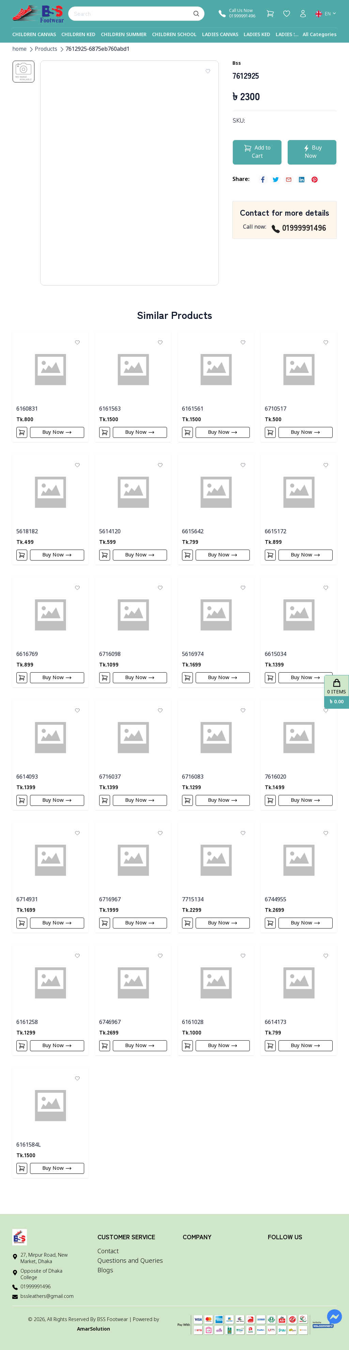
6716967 (110, 908)
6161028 (192, 1033)
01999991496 (299, 227)
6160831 (27, 409)
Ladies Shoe (291, 35)
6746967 (110, 1033)
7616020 (275, 783)
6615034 (275, 658)
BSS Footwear (112, 1320)
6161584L (28, 1157)
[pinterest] (314, 179)
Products (46, 49)
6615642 (192, 534)
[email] (289, 179)
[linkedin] (302, 179)
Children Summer (124, 35)
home (19, 49)
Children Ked (78, 35)
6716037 (110, 783)
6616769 (27, 658)
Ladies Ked (257, 35)
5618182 (27, 534)
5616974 (192, 658)
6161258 (27, 1033)
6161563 (110, 409)
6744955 (275, 908)
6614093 (27, 783)
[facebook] (263, 179)
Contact (108, 1251)
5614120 (110, 534)
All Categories (320, 35)
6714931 (27, 908)
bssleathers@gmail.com (47, 1296)
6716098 (110, 658)
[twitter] (276, 179)
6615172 (275, 534)
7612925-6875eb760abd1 (97, 49)
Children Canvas (34, 35)
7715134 (192, 908)
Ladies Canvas (220, 35)
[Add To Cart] (22, 433)
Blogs (105, 1271)
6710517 (275, 409)
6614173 (275, 1033)
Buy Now (58, 433)
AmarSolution (93, 1329)
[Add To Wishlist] (207, 71)
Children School (174, 35)
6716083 (192, 783)
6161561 (192, 409)
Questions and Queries (130, 1261)
